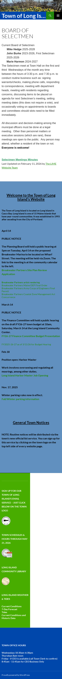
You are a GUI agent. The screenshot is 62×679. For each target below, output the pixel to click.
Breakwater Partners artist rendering (21, 282)
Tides (4, 612)
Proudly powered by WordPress (16, 675)
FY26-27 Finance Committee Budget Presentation (31, 336)
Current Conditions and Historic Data (14, 616)
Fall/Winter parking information (20, 399)
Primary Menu (58, 16)
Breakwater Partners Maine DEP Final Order (24, 285)
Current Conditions (11, 606)
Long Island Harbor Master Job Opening (25, 375)
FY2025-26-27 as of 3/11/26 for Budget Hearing (26, 344)
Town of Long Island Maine (24, 15)
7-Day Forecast (9, 609)
